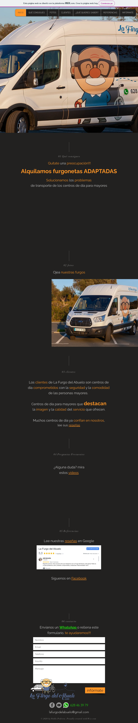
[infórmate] (95, 690)
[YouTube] (59, 705)
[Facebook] (52, 705)
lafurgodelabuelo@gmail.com (69, 712)
